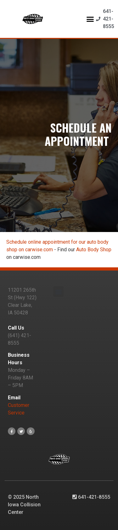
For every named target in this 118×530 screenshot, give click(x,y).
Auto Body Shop (93, 250)
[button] (90, 19)
